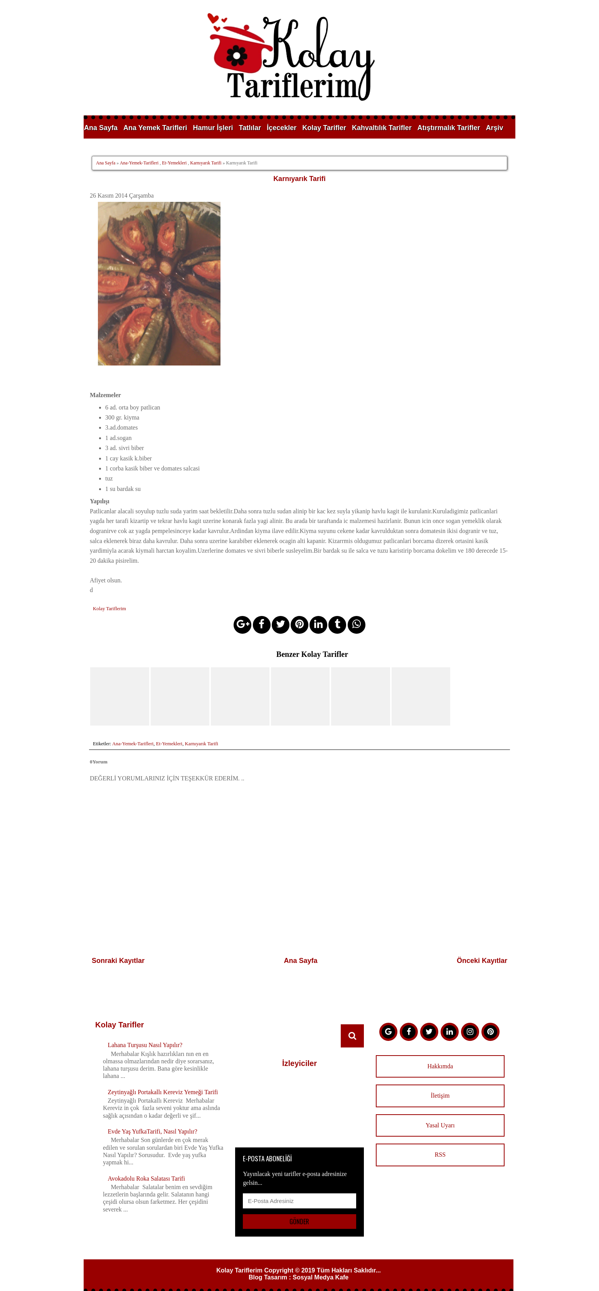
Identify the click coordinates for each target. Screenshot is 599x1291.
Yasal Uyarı (440, 1115)
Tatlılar (250, 128)
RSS (440, 1145)
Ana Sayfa (101, 128)
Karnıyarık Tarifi (205, 163)
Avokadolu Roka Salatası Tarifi (146, 1168)
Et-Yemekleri (174, 163)
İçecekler (281, 128)
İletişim (440, 1086)
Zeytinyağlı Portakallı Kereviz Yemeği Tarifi (163, 1082)
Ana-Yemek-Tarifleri (139, 163)
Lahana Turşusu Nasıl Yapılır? (145, 1035)
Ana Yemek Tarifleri (155, 128)
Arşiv (494, 128)
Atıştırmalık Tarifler (448, 128)
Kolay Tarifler (324, 128)
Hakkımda (440, 1056)
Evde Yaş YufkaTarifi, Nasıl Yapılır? (152, 1121)
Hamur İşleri (213, 128)
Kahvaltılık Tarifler (382, 128)
